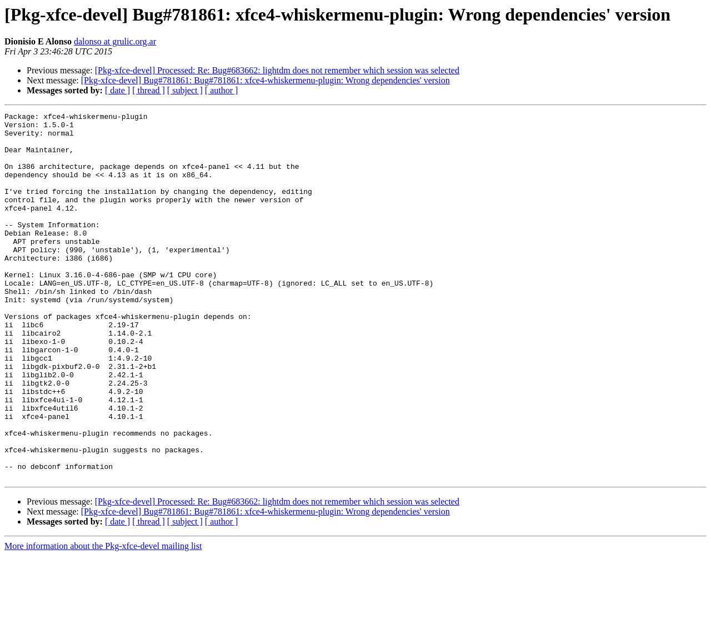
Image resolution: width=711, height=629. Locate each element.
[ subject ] (185, 90)
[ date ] (117, 90)
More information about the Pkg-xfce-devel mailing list (103, 619)
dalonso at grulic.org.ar (115, 41)
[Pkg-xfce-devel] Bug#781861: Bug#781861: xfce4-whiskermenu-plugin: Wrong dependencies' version (265, 80)
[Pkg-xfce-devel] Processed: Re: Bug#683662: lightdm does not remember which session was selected (277, 70)
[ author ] (221, 90)
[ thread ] (148, 90)
